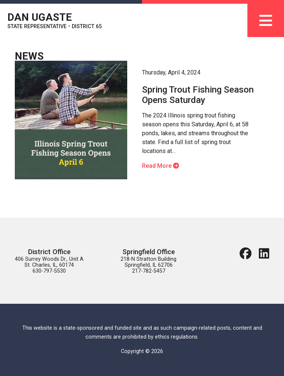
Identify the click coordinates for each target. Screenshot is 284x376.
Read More (160, 165)
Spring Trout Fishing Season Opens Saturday (198, 94)
